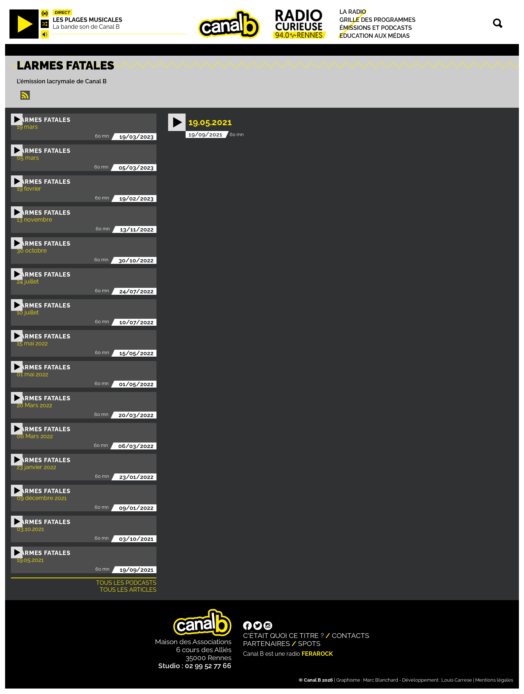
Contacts (350, 635)
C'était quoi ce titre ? (283, 635)
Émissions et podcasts (376, 27)
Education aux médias (375, 35)
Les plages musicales (87, 19)
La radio (353, 11)
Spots (309, 643)
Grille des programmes (378, 19)
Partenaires (266, 643)
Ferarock (317, 653)
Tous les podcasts (126, 582)
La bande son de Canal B (86, 26)
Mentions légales (494, 680)
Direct (62, 12)
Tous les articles (128, 589)
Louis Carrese (456, 680)
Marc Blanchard (380, 680)
